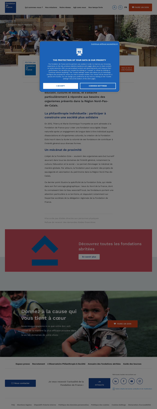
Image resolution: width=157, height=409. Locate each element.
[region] (79, 66)
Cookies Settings (98, 86)
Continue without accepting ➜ (104, 44)
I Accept (60, 86)
